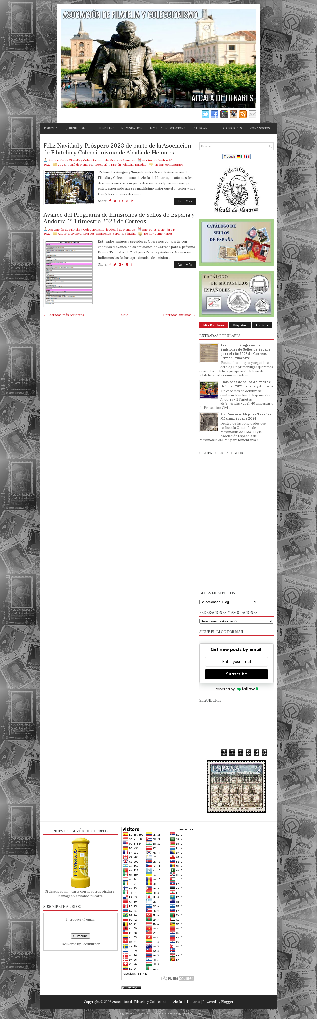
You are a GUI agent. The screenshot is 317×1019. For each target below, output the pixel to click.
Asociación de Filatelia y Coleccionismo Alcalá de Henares (156, 1002)
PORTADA (50, 128)
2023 (61, 164)
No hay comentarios (169, 164)
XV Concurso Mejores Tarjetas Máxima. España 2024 (245, 416)
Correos (89, 233)
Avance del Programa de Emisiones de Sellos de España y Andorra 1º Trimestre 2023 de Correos (119, 218)
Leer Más (185, 201)
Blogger (227, 1002)
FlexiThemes (137, 1013)
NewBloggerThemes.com (185, 1013)
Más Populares (213, 325)
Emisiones (103, 233)
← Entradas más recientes (63, 315)
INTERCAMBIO (202, 128)
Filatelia (127, 164)
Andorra (64, 233)
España (117, 233)
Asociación (101, 164)
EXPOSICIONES (231, 128)
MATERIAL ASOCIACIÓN (169, 127)
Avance (76, 233)
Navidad (140, 164)
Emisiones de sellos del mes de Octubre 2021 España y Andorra (246, 384)
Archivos (262, 325)
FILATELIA (107, 127)
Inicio (123, 315)
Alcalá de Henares (79, 164)
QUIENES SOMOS (77, 128)
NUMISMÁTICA (131, 128)
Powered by (237, 689)
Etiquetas (240, 325)
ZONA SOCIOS (260, 128)
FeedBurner (90, 944)
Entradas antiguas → (179, 315)
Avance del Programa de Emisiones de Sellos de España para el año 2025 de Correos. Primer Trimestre (245, 351)
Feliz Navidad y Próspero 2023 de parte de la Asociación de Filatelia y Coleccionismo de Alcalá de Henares (117, 149)
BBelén (116, 164)
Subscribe (236, 674)
